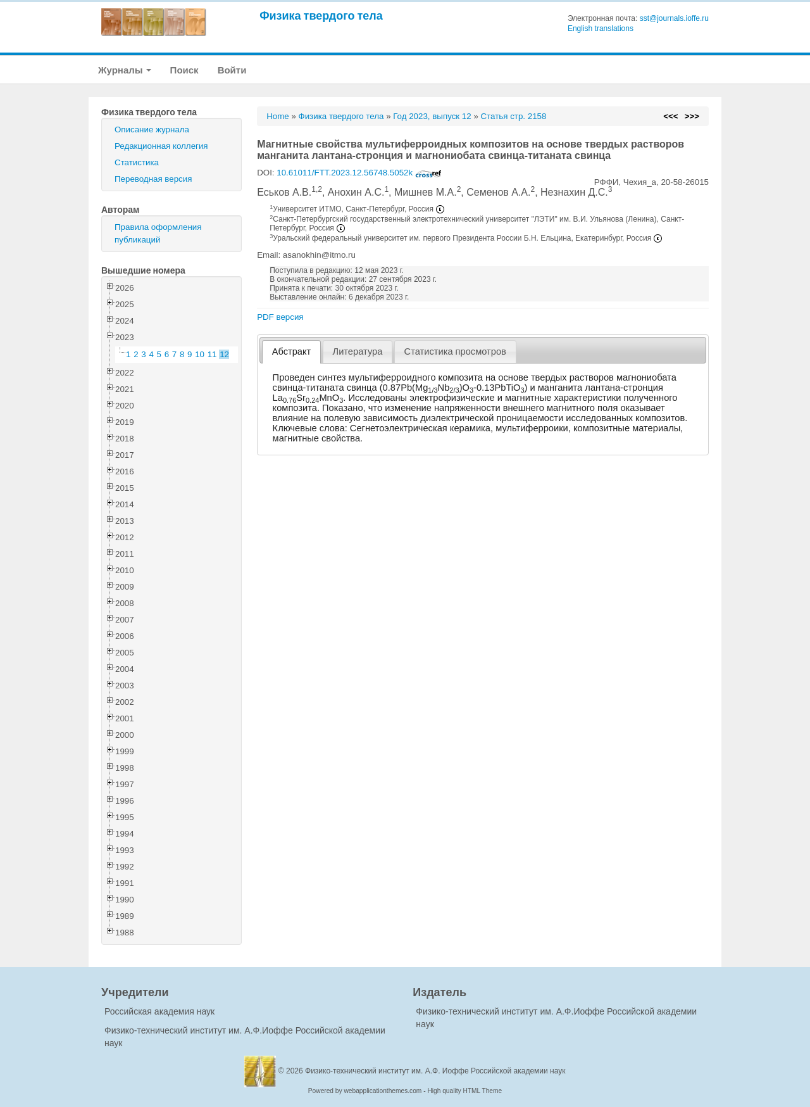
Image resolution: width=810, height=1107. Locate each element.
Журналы (124, 70)
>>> (692, 116)
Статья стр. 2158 (514, 116)
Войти (232, 70)
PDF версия (280, 317)
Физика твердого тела (321, 15)
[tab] (291, 352)
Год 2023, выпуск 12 (432, 116)
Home (277, 116)
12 (224, 354)
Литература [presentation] (358, 351)
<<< (670, 116)
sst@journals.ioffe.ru (674, 18)
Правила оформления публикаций (158, 233)
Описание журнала (152, 129)
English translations (600, 28)
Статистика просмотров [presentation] (455, 351)
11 (212, 354)
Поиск (184, 70)
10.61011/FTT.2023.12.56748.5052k (359, 172)
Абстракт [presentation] (291, 351)
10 (199, 354)
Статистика (137, 162)
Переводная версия (153, 179)
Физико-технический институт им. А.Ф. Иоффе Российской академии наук (435, 1070)
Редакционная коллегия (161, 146)
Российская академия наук (159, 1011)
